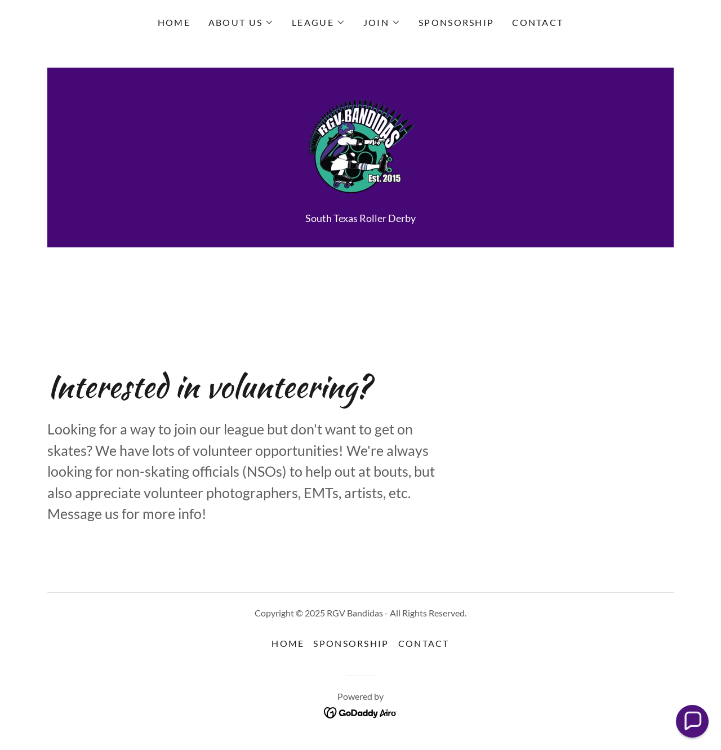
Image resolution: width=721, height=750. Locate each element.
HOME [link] (174, 22)
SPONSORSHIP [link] (456, 22)
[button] (241, 22)
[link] (360, 145)
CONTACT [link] (537, 22)
